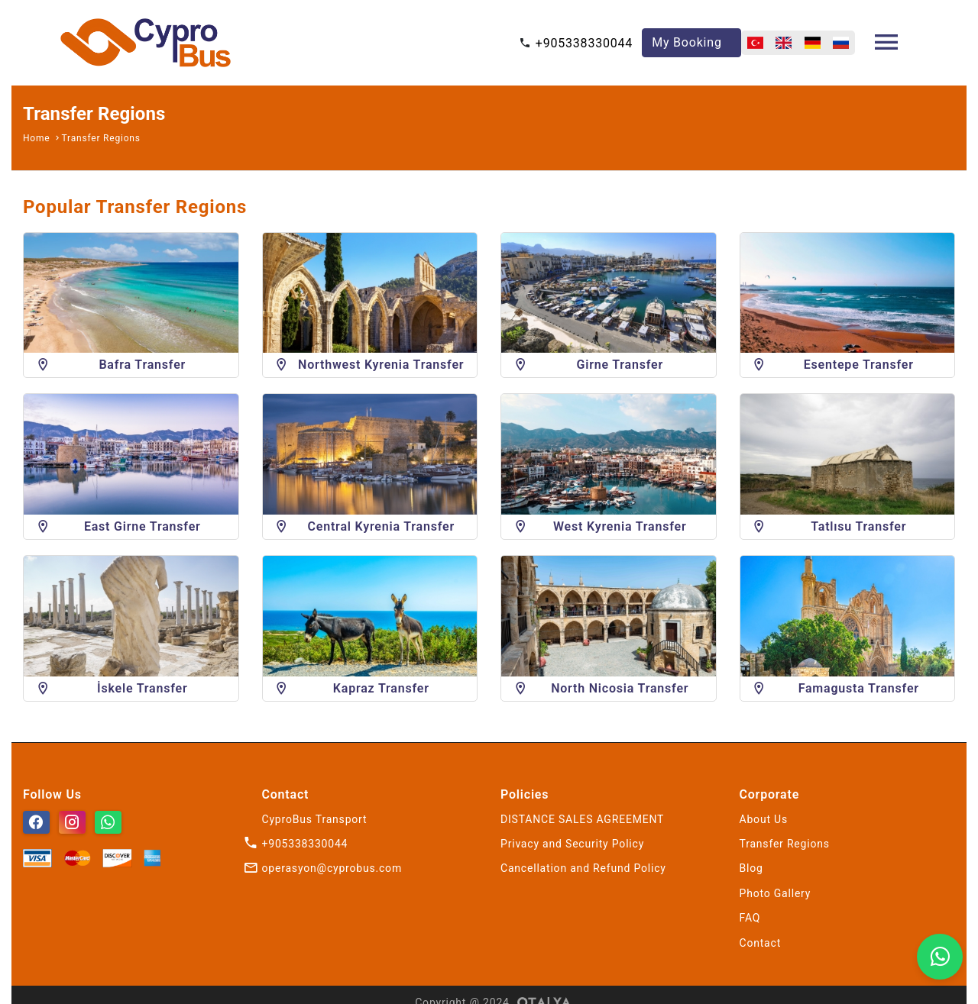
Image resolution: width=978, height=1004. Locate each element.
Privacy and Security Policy (572, 844)
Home (36, 138)
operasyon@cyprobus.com (332, 868)
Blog (751, 868)
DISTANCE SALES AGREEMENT (582, 819)
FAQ (750, 918)
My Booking (687, 42)
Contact (761, 943)
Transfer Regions (101, 138)
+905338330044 (584, 43)
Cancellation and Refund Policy (583, 868)
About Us (764, 819)
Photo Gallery (775, 893)
